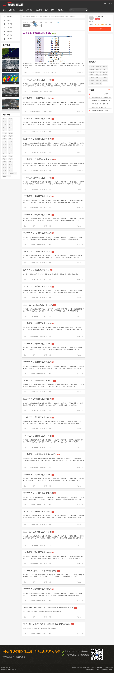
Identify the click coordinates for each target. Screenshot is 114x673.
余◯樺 (11, 118)
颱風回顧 (98, 69)
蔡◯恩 (4, 161)
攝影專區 (105, 75)
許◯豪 (4, 144)
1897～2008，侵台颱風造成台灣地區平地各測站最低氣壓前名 (50, 607)
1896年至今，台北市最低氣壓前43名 (39, 493)
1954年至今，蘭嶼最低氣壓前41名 (38, 178)
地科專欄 (98, 72)
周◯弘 (4, 127)
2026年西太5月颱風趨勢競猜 (97, 107)
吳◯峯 (4, 121)
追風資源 (12, 10)
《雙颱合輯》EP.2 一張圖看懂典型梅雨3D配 (100, 101)
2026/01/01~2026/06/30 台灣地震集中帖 (100, 97)
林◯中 (4, 130)
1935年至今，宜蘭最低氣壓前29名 (38, 399)
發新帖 (100, 29)
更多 (51, 22)
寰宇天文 (91, 75)
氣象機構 (29, 10)
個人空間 (39, 10)
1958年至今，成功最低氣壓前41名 (38, 532)
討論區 (52, 16)
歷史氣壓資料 (99, 17)
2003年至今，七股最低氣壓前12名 (38, 98)
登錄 (105, 3)
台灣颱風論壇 (100, 667)
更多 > (109, 89)
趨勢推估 (9, 27)
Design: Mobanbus (108, 667)
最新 (31, 22)
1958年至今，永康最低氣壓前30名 (38, 323)
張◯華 (4, 141)
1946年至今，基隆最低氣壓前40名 (38, 475)
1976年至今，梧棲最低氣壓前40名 (38, 119)
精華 (46, 22)
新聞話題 (91, 77)
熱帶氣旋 (9, 16)
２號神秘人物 (6, 176)
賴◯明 (4, 170)
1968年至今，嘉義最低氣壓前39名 (38, 286)
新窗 (58, 22)
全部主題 (25, 22)
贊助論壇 (98, 80)
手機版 (88, 667)
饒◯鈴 (4, 138)
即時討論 (98, 66)
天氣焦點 (91, 72)
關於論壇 (60, 10)
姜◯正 (11, 133)
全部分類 (25, 25)
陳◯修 (4, 150)
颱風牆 (21, 10)
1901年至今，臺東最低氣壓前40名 (38, 139)
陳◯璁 (11, 150)
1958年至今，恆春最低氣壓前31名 (38, 196)
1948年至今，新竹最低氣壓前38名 (38, 215)
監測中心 (9, 20)
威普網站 (5, 657)
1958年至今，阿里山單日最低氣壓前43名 (41, 571)
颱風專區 (91, 66)
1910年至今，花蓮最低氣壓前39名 (38, 436)
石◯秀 (4, 118)
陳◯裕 (4, 153)
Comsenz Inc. (13, 669)
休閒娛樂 (9, 24)
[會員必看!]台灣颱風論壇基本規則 (39, 33)
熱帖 (41, 22)
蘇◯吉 (4, 173)
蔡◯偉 (11, 161)
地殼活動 (105, 72)
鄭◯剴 (4, 164)
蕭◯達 (11, 167)
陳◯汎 (11, 147)
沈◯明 (4, 124)
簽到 (46, 10)
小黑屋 (84, 667)
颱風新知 (91, 69)
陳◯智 (11, 153)
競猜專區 (98, 77)
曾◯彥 (4, 156)
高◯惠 (11, 136)
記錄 (52, 10)
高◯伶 (11, 138)
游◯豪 (11, 156)
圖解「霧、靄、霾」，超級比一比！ (99, 104)
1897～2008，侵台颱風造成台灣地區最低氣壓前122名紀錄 (48, 624)
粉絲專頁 (9, 39)
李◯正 (11, 121)
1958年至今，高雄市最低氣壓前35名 (39, 305)
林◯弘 (11, 130)
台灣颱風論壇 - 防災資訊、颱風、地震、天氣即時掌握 (36, 16)
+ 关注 (97, 19)
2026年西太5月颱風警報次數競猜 (98, 111)
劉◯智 (11, 159)
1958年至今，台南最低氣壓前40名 (38, 344)
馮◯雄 (4, 159)
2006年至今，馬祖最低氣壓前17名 (38, 80)
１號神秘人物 (12, 173)
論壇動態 (9, 35)
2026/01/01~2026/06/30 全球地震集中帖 (100, 94)
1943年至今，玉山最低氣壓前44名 (38, 233)
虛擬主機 (14, 657)
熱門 (36, 22)
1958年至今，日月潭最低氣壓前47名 (39, 159)
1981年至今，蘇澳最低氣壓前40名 (38, 417)
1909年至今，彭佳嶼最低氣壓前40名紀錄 (41, 454)
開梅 (25, 91)
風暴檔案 (105, 66)
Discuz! (8, 667)
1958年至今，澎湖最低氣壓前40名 (38, 362)
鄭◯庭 (11, 164)
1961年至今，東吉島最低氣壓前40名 (39, 380)
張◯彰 (11, 141)
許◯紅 (11, 144)
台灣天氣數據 (63, 16)
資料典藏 (9, 31)
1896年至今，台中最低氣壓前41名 (38, 251)
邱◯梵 (4, 133)
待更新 (39, 25)
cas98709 (26, 72)
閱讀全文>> (80, 72)
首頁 (4, 10)
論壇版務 (98, 83)
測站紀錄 (33, 25)
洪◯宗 (4, 136)
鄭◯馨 (4, 167)
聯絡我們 (79, 667)
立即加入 (109, 3)
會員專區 (91, 83)
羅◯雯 (11, 170)
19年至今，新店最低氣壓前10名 (37, 270)
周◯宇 (11, 127)
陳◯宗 (4, 147)
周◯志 (11, 124)
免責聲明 (74, 667)
